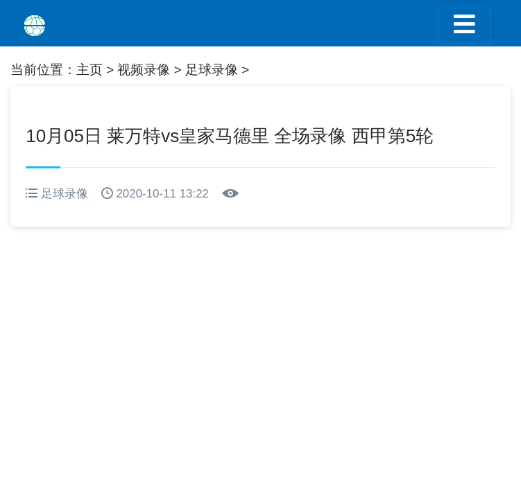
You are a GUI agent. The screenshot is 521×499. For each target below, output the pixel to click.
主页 (89, 69)
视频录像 (143, 69)
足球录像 (211, 69)
